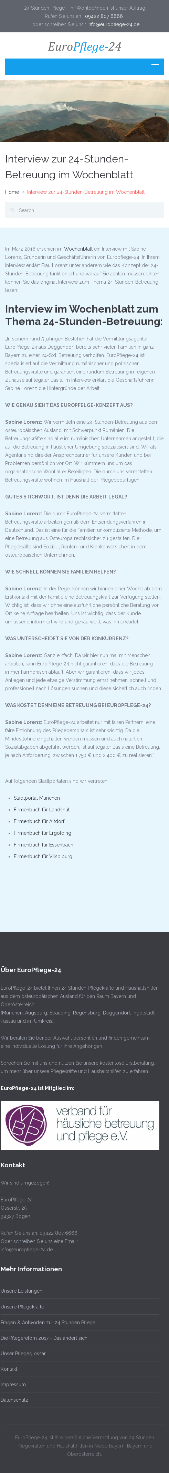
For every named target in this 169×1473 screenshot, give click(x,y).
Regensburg (84, 1013)
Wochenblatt (78, 249)
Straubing (57, 1013)
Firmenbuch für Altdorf (39, 821)
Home (12, 192)
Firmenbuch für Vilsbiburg (43, 856)
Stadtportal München (37, 798)
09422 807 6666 (104, 16)
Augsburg (34, 1013)
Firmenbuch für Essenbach (43, 845)
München (10, 1013)
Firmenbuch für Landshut (42, 809)
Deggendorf (114, 1013)
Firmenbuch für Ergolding (42, 833)
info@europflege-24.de (113, 24)
